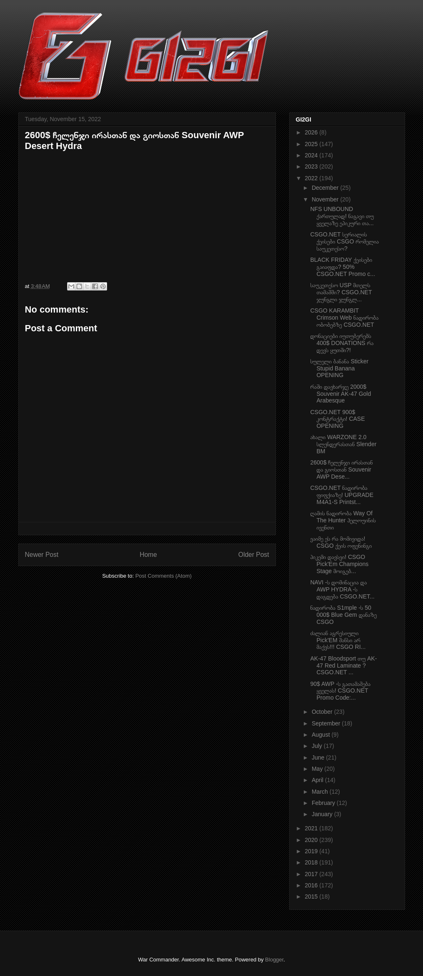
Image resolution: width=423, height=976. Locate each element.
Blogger (274, 959)
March (321, 791)
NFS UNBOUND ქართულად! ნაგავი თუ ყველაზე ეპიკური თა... (342, 216)
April (318, 780)
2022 (312, 178)
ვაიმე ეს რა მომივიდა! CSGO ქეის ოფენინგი (340, 542)
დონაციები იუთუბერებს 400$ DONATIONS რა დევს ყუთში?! (341, 343)
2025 (312, 144)
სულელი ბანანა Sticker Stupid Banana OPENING (339, 368)
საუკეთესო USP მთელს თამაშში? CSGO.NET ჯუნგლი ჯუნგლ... (341, 292)
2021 (312, 828)
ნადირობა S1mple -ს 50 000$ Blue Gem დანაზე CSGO (343, 614)
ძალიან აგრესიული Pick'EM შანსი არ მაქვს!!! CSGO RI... (337, 640)
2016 (312, 885)
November (326, 199)
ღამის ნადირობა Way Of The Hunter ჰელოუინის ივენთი (342, 520)
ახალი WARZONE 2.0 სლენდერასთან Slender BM (343, 444)
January (323, 814)
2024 (312, 155)
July (318, 746)
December (326, 187)
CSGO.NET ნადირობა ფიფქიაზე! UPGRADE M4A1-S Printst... (341, 494)
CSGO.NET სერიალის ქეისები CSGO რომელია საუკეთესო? (344, 241)
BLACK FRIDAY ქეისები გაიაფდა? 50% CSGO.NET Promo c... (342, 266)
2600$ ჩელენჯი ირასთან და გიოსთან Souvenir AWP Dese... (341, 469)
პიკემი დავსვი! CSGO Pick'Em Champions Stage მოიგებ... (339, 564)
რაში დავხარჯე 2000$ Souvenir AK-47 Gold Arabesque (340, 393)
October (323, 711)
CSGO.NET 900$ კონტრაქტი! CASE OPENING (337, 419)
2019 (312, 851)
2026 (312, 132)
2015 (312, 896)
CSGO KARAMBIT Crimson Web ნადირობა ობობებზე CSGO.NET (344, 317)
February (324, 803)
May (318, 768)
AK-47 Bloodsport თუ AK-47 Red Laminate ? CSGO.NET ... (343, 665)
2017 (312, 874)
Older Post (253, 554)
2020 (312, 840)
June (319, 757)
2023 (312, 166)
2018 (312, 862)
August (321, 734)
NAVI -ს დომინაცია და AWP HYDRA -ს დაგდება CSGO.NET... (342, 589)
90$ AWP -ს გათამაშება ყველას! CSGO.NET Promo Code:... (340, 690)
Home (148, 554)
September (327, 723)
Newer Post (42, 554)
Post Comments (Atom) (163, 576)
